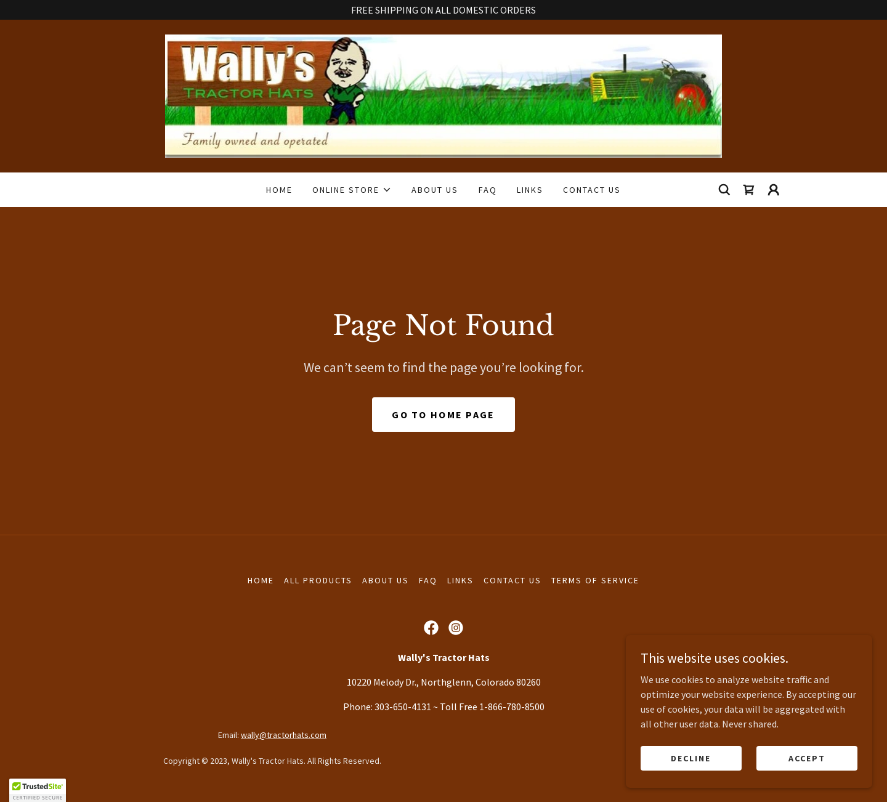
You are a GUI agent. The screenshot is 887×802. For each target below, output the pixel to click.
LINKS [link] (530, 189)
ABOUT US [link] (434, 189)
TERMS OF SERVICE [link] (595, 580)
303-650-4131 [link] (403, 706)
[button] (352, 189)
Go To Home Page (443, 414)
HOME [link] (279, 189)
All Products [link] (318, 580)
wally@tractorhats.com (283, 734)
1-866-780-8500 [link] (512, 706)
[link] (444, 95)
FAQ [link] (488, 189)
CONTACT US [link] (592, 189)
